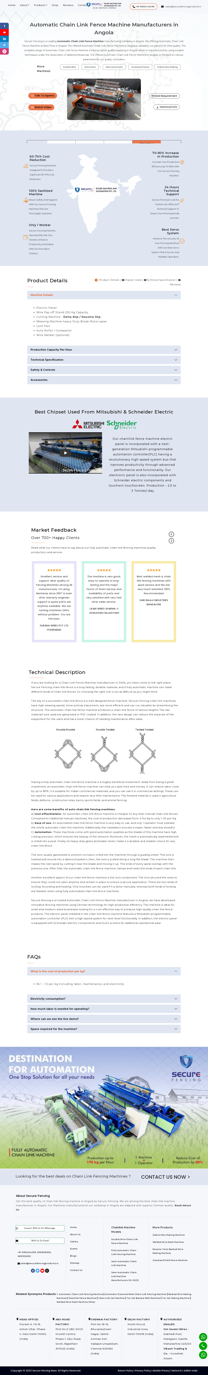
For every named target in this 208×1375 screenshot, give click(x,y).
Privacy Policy (143, 1370)
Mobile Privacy (161, 1370)
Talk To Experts (42, 95)
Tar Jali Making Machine (176, 1298)
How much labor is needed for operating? (60, 1008)
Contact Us (76, 1270)
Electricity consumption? (48, 998)
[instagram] (4, 51)
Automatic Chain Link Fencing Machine (81, 1294)
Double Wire (69, 67)
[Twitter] (4, 45)
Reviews (68, 5)
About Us (75, 1234)
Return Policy (125, 1370)
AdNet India (190, 1370)
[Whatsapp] (201, 1353)
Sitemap (74, 1263)
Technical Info (166, 107)
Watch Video (41, 107)
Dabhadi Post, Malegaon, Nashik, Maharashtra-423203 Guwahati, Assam (177, 1339)
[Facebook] (4, 25)
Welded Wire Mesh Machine (168, 1242)
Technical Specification (47, 359)
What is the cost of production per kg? (58, 971)
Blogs (73, 1256)
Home (11, 5)
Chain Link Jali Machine (111, 1298)
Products (39, 5)
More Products (163, 1227)
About (24, 5)
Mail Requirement (164, 96)
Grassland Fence (140, 67)
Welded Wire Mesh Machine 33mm (76, 1302)
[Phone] (200, 1344)
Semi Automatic (114, 67)
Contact (83, 5)
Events (74, 1249)
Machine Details (42, 295)
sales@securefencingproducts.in (38, 1263)
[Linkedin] (4, 38)
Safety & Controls (43, 369)
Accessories (39, 379)
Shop (55, 5)
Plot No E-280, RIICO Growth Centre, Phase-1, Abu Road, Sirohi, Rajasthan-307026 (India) (69, 1334)
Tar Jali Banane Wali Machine (143, 1298)
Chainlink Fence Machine (82, 1298)
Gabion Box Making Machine (169, 1235)
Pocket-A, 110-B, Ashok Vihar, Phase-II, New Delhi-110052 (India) (33, 1329)
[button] (143, 6)
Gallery (74, 1241)
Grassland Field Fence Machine (170, 1260)
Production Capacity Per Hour (51, 349)
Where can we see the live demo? (55, 1018)
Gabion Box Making (167, 67)
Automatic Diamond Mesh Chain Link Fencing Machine (135, 1294)
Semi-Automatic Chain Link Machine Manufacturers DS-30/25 (125, 1276)
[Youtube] (4, 32)
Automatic (90, 67)
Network (177, 1370)
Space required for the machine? (54, 1029)
